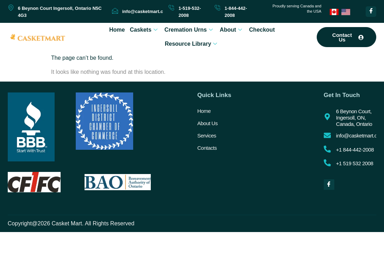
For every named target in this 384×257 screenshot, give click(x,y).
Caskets (143, 30)
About (231, 30)
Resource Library (191, 44)
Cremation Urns (189, 30)
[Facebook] (371, 11)
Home (117, 30)
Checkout (262, 30)
